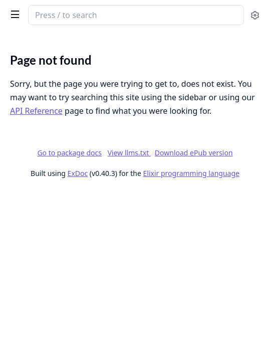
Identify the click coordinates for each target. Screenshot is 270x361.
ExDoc (78, 173)
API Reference (36, 110)
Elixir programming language (191, 173)
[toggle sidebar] (13, 14)
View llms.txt (129, 152)
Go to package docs (69, 153)
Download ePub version (194, 152)
